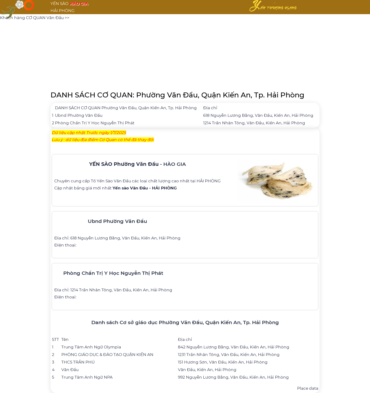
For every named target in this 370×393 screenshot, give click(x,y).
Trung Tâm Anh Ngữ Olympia (91, 347)
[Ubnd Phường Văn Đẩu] (185, 231)
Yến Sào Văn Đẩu (114, 181)
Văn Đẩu (70, 369)
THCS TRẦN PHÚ (78, 362)
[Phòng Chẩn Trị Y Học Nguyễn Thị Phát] (185, 283)
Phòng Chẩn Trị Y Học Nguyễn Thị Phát (95, 123)
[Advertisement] (185, 54)
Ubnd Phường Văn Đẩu (78, 115)
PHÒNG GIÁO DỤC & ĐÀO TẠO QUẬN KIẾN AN (107, 354)
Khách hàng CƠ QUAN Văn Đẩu (32, 17)
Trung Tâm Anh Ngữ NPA (87, 377)
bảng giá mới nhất (125, 188)
